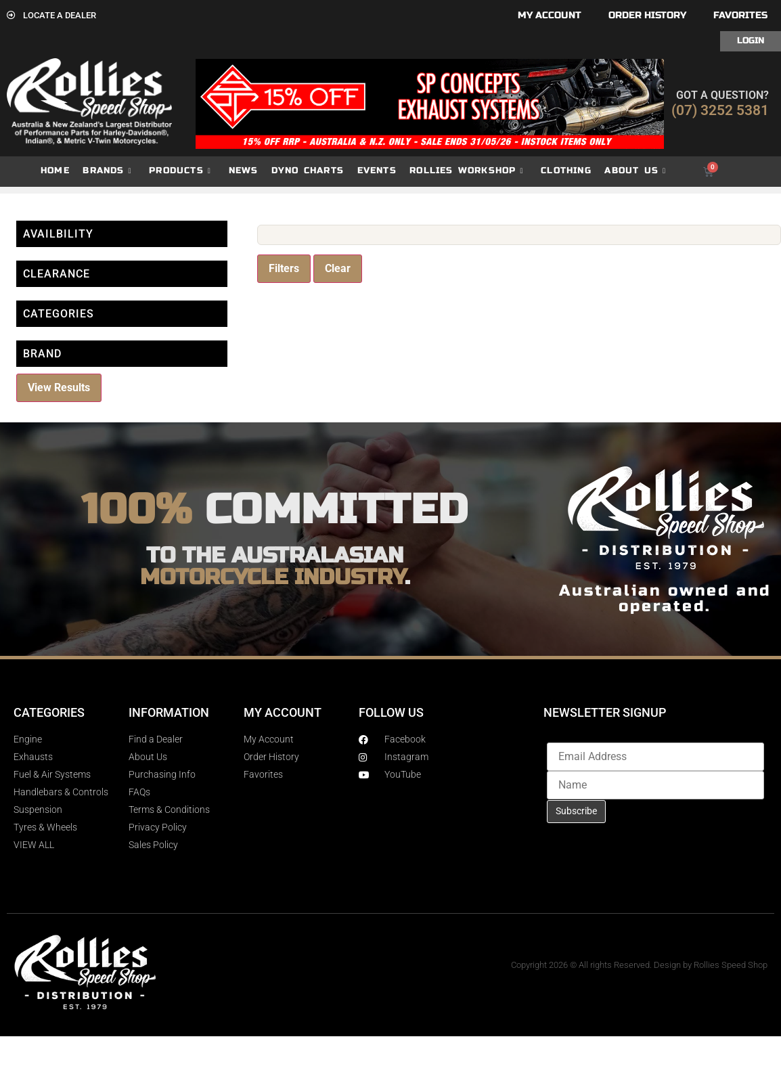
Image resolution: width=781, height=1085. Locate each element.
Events (377, 170)
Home (55, 170)
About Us (635, 171)
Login (750, 40)
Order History (647, 15)
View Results (59, 387)
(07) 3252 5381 (720, 110)
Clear (338, 268)
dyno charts (307, 170)
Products (180, 171)
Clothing (566, 170)
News (244, 170)
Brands (107, 171)
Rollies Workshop (466, 171)
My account (549, 15)
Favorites (740, 15)
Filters (284, 268)
